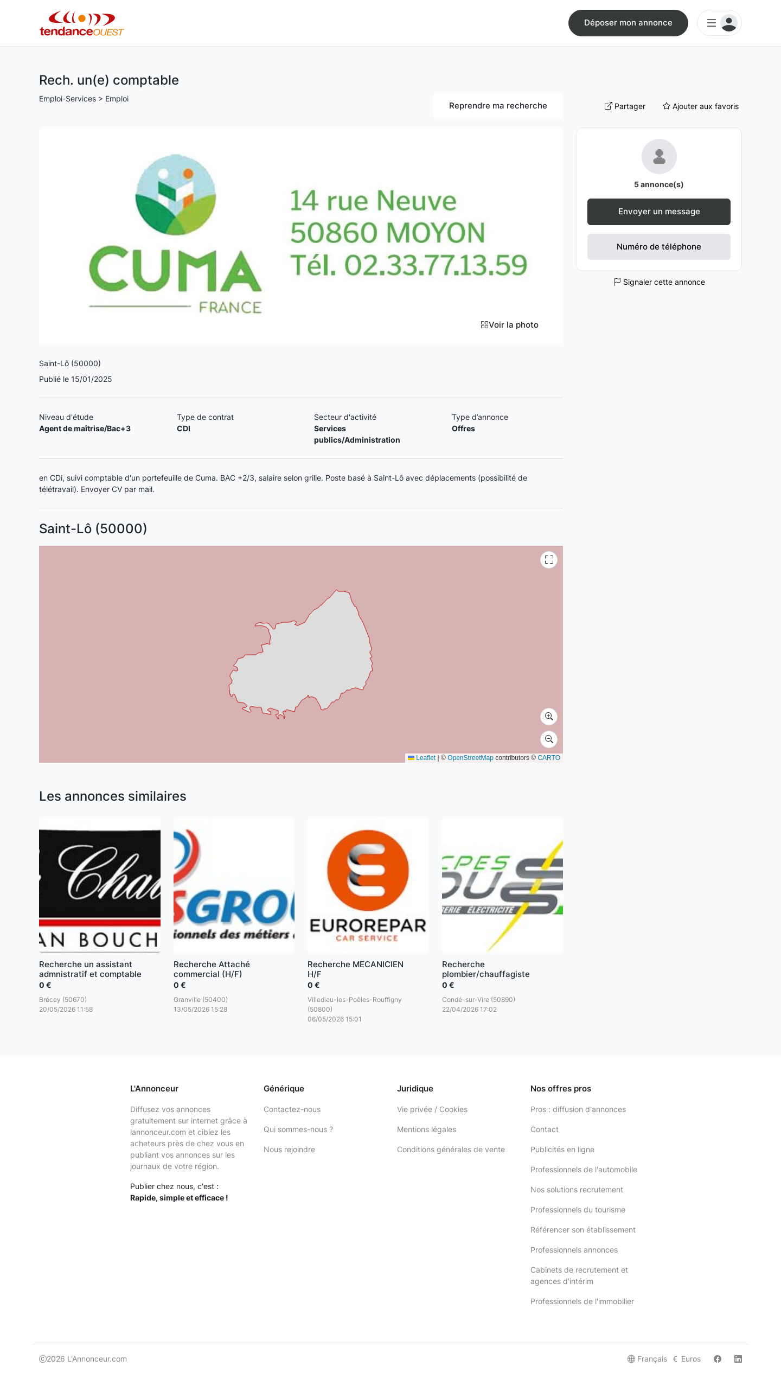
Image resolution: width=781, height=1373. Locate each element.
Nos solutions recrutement (576, 1189)
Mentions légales (426, 1129)
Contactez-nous (292, 1109)
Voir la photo (510, 325)
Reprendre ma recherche (498, 105)
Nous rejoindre (289, 1149)
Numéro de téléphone (659, 246)
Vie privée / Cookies (432, 1109)
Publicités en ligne (562, 1149)
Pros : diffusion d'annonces (578, 1109)
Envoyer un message (659, 211)
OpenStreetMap (470, 758)
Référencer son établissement (583, 1229)
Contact (544, 1129)
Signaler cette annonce (659, 281)
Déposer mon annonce (628, 22)
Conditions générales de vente (451, 1149)
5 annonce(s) (659, 184)
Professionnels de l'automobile (583, 1169)
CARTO (548, 758)
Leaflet (422, 758)
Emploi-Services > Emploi (84, 98)
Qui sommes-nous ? (298, 1129)
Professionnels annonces (574, 1249)
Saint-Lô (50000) (70, 363)
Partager (625, 106)
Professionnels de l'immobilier (582, 1301)
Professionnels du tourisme (577, 1209)
